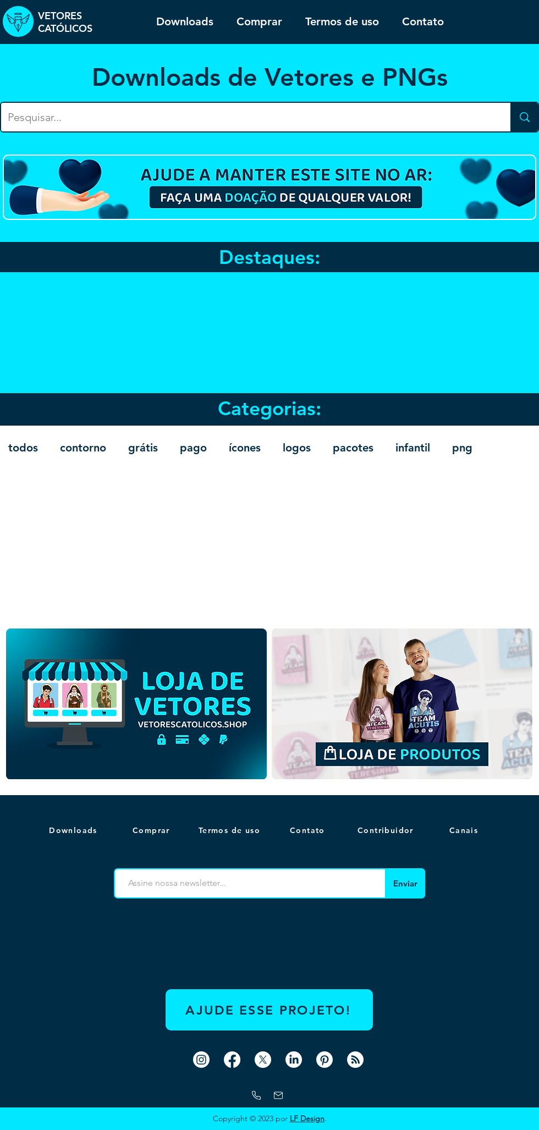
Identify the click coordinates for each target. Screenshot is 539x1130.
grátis (143, 447)
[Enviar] (405, 883)
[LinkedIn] (293, 1059)
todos (23, 447)
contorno (83, 447)
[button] (465, 830)
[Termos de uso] (230, 830)
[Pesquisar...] (247, 117)
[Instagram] (201, 1059)
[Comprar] (152, 830)
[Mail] (278, 1095)
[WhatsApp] (256, 1095)
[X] (263, 1059)
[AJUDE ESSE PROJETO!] (269, 1009)
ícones (245, 447)
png (462, 447)
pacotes (353, 447)
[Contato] (309, 830)
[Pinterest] (324, 1059)
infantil (412, 447)
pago (193, 447)
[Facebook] (232, 1059)
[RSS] (355, 1059)
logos (297, 447)
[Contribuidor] (387, 830)
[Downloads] (74, 830)
